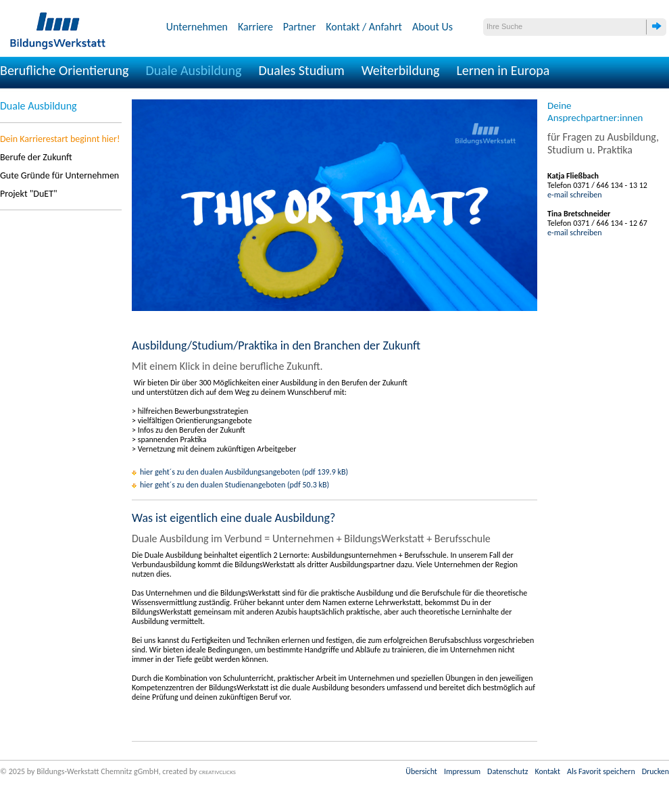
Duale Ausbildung (194, 70)
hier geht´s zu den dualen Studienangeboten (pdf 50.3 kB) (234, 484)
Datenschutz (507, 771)
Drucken (655, 771)
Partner (299, 26)
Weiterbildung (401, 70)
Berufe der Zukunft (36, 157)
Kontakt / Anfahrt (364, 26)
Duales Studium (301, 70)
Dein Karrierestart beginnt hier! (60, 139)
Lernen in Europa (502, 70)
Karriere (255, 26)
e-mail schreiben (574, 194)
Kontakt (547, 771)
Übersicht (421, 771)
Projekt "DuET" (28, 193)
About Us (432, 26)
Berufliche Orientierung (64, 70)
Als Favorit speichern (601, 771)
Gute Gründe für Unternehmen (59, 175)
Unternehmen (197, 26)
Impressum (462, 771)
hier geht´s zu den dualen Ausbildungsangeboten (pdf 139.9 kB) (244, 472)
